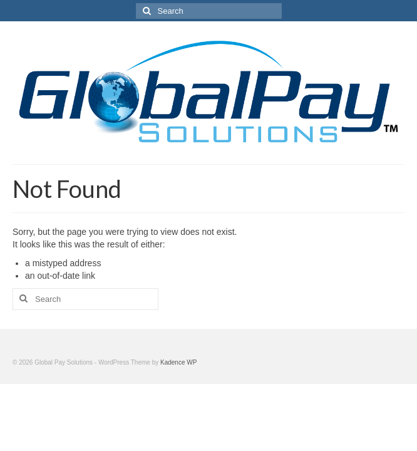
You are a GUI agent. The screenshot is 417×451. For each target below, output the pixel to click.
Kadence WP (178, 362)
